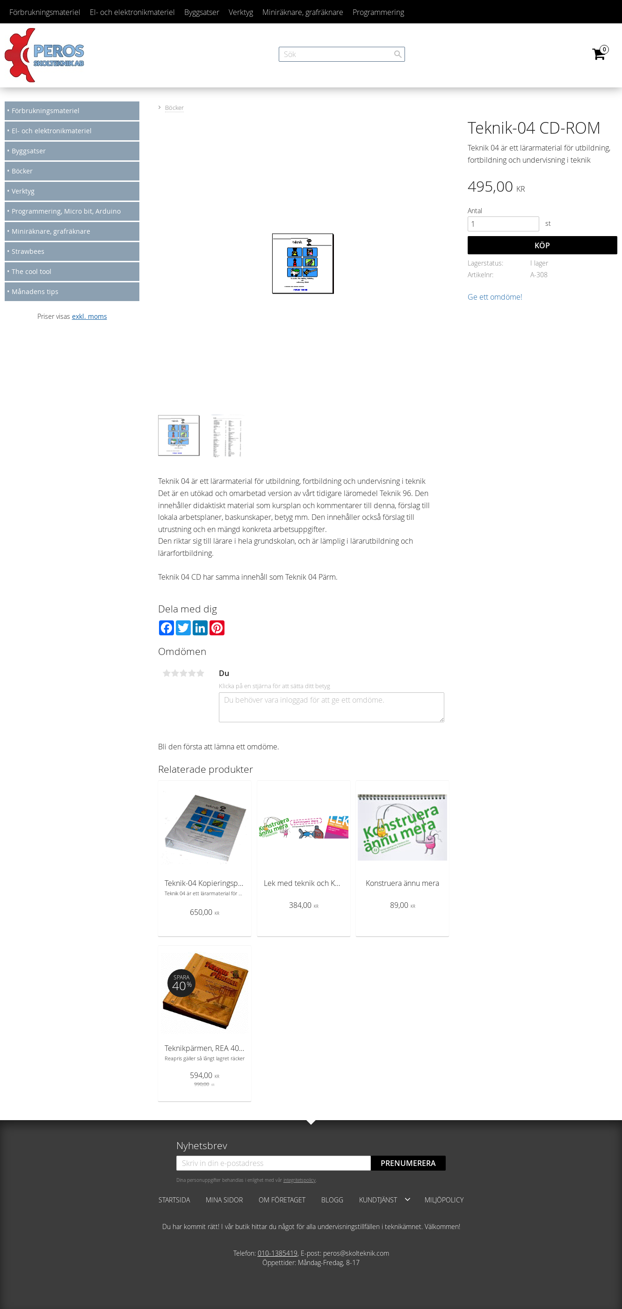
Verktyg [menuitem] (241, 12)
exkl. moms (89, 316)
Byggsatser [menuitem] (201, 12)
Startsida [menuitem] (174, 1199)
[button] (407, 1199)
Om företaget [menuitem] (282, 1199)
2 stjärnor (175, 673)
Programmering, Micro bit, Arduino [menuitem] (66, 211)
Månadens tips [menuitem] (35, 291)
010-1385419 (277, 1253)
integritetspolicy (299, 1180)
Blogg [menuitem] (332, 1199)
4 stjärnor (192, 673)
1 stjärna (167, 673)
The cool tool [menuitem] (31, 271)
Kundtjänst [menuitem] (378, 1199)
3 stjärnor (184, 673)
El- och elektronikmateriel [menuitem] (132, 12)
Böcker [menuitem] (22, 170)
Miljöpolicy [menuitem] (444, 1199)
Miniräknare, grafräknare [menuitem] (302, 12)
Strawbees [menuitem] (28, 251)
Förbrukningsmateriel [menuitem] (44, 12)
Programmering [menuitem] (378, 12)
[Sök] (398, 54)
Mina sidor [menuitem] (224, 1199)
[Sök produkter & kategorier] (342, 54)
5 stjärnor (200, 673)
